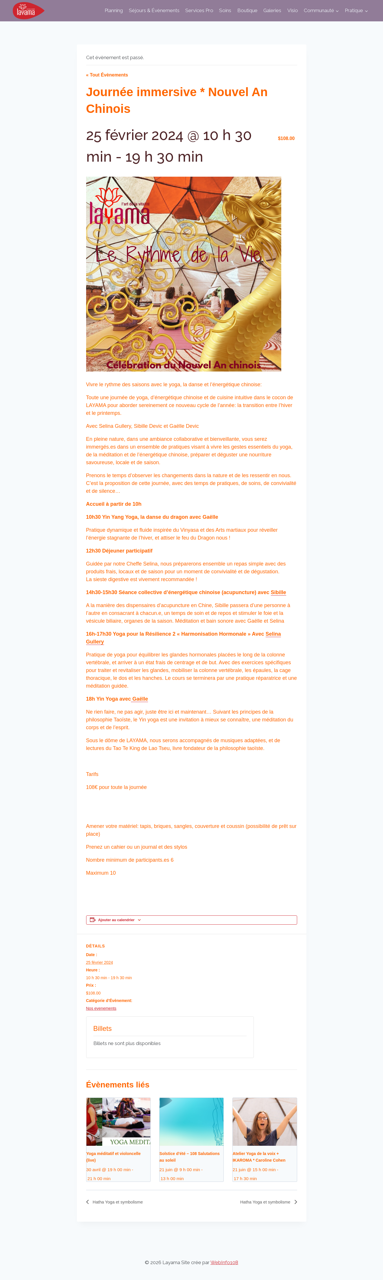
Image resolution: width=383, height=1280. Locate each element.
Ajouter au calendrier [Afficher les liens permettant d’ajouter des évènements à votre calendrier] (116, 920)
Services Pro (199, 10)
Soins (225, 10)
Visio (292, 10)
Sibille (278, 592)
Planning (114, 10)
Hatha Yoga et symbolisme (120, 1201)
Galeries (272, 10)
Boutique (247, 10)
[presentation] (118, 1122)
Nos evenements (101, 1008)
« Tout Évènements (107, 74)
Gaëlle (139, 699)
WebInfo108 (224, 1262)
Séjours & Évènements (154, 10)
